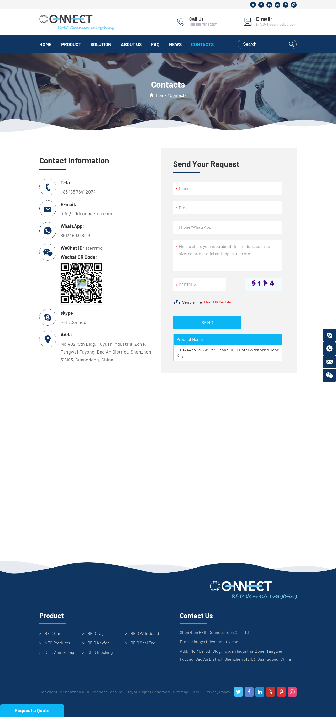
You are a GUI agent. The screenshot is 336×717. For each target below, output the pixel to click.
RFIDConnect (74, 322)
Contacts (202, 44)
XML (197, 691)
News (175, 44)
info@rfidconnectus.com (276, 24)
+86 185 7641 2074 (203, 24)
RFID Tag (95, 633)
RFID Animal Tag (59, 652)
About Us (131, 44)
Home (45, 44)
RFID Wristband (144, 633)
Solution (101, 44)
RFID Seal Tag (142, 642)
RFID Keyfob (98, 642)
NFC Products (57, 642)
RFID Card (54, 633)
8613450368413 (75, 235)
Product (71, 44)
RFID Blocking (100, 652)
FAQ (155, 44)
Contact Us (196, 615)
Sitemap (180, 691)
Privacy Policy (217, 691)
